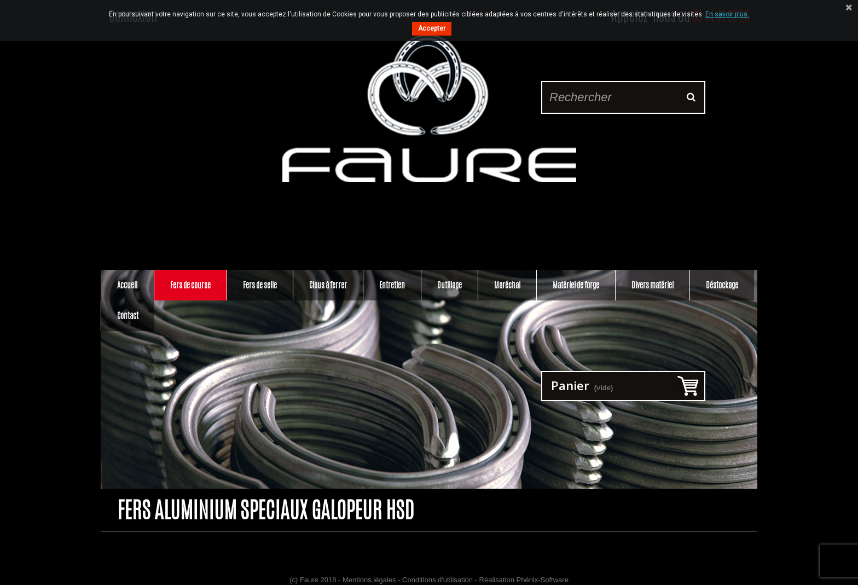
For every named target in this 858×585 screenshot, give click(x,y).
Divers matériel (652, 285)
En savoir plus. (727, 14)
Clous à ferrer (328, 285)
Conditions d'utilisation (437, 580)
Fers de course (190, 285)
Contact (127, 315)
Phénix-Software (543, 580)
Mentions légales (369, 580)
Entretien (392, 285)
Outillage (449, 285)
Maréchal (507, 285)
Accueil (127, 285)
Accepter (431, 28)
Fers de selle (260, 285)
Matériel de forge (576, 285)
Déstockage (722, 285)
